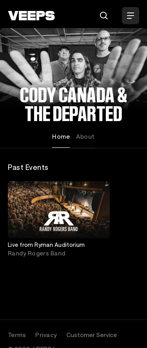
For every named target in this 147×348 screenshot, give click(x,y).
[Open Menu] (130, 15)
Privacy (46, 334)
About (85, 136)
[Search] (104, 15)
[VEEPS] (31, 15)
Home (61, 136)
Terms (17, 334)
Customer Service (91, 334)
